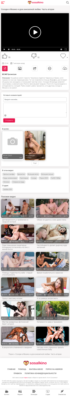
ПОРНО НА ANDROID (54, 369)
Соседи (33, 178)
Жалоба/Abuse (36, 369)
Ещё (35, 163)
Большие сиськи (47, 174)
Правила (18, 373)
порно (26, 377)
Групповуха (24, 178)
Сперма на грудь (18, 182)
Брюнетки (21, 174)
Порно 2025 (44, 178)
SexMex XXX (7, 189)
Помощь (22, 369)
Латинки (6, 182)
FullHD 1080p (55, 178)
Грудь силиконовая (10, 178)
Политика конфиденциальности (40, 373)
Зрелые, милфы (9, 174)
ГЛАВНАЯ (11, 369)
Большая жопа (33, 174)
